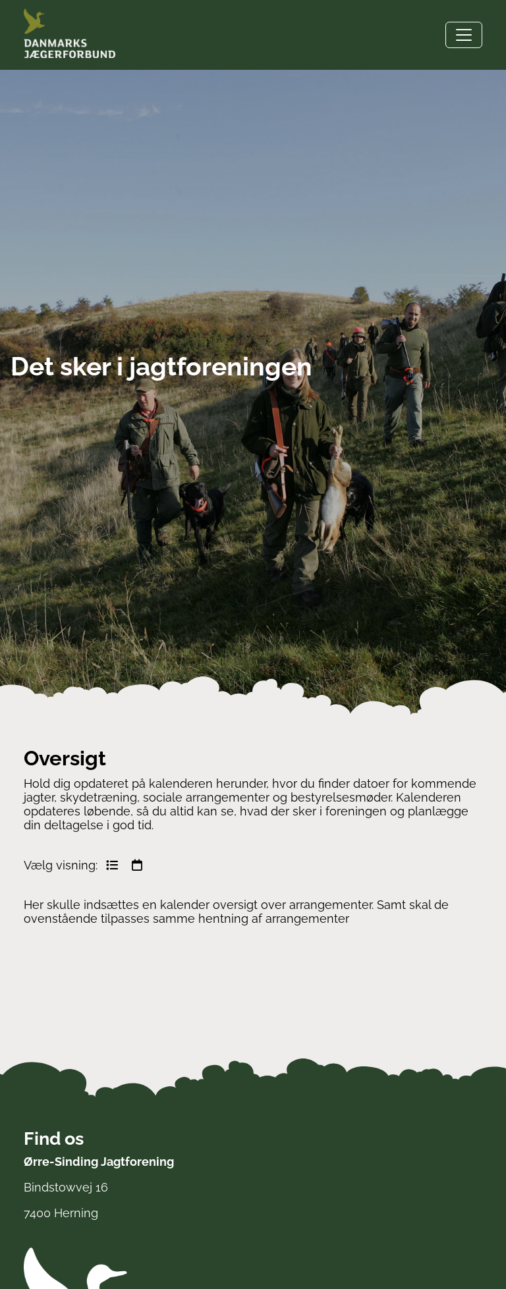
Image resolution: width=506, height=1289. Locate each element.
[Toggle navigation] (463, 35)
